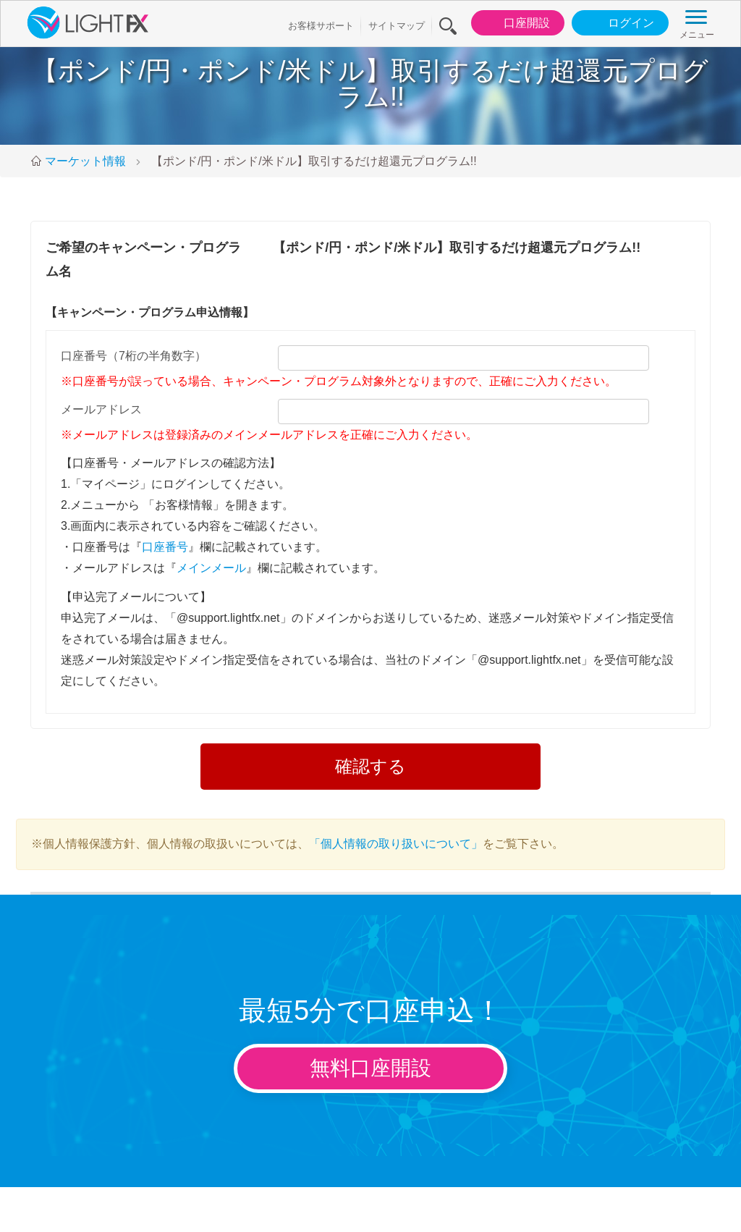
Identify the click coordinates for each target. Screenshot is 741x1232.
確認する (370, 766)
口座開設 (515, 23)
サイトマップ (396, 25)
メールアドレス (101, 409)
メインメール (211, 568)
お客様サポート (321, 25)
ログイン (619, 23)
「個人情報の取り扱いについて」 (396, 843)
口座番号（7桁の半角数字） (133, 356)
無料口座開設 (370, 1068)
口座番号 (165, 547)
